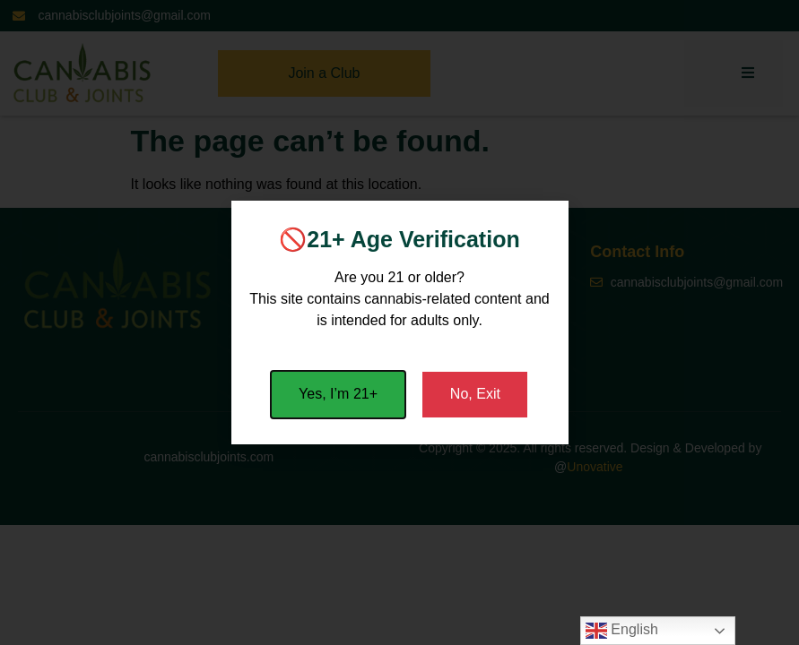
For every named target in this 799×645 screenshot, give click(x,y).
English (622, 630)
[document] (399, 322)
